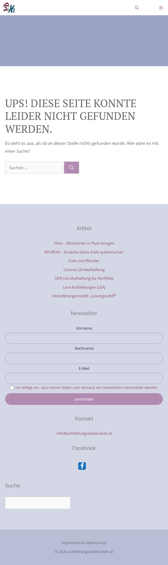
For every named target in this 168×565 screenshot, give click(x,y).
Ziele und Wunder (84, 260)
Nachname (84, 348)
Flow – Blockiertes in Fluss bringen (84, 243)
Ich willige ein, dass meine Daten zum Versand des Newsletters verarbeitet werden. (87, 387)
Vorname (84, 328)
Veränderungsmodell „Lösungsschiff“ (84, 295)
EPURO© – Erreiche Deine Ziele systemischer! (84, 252)
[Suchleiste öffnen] (137, 7)
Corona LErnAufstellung (84, 269)
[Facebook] (82, 466)
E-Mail (84, 368)
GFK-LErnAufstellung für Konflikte (84, 278)
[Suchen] (71, 168)
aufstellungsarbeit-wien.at (90, 551)
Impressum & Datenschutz (84, 542)
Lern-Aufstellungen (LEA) (84, 287)
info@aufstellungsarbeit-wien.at (84, 433)
